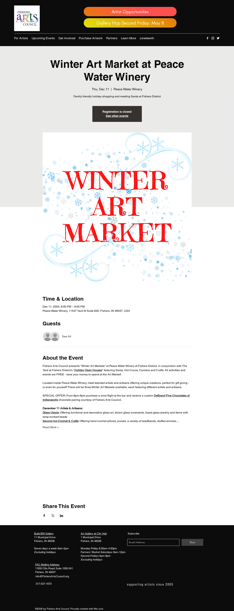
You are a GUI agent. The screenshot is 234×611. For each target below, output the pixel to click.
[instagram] (213, 38)
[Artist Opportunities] (130, 11)
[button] (21, 38)
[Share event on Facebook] (44, 515)
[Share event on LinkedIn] (61, 515)
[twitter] (218, 38)
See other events (117, 116)
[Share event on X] (53, 515)
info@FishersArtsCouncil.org (52, 576)
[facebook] (207, 38)
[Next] (192, 542)
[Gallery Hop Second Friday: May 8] (130, 23)
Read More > (51, 427)
